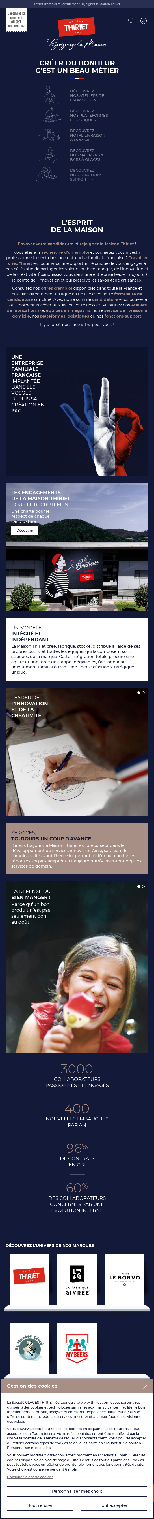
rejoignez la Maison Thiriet (107, 243)
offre (86, 324)
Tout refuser (40, 1505)
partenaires (130, 1402)
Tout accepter (114, 1505)
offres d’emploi (56, 288)
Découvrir (24, 530)
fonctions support (123, 316)
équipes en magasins (68, 310)
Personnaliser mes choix (77, 1491)
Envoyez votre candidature (45, 243)
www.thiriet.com (95, 1402)
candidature (105, 299)
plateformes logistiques (64, 316)
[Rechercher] (131, 21)
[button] (138, 692)
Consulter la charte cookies (30, 1477)
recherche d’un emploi (65, 252)
